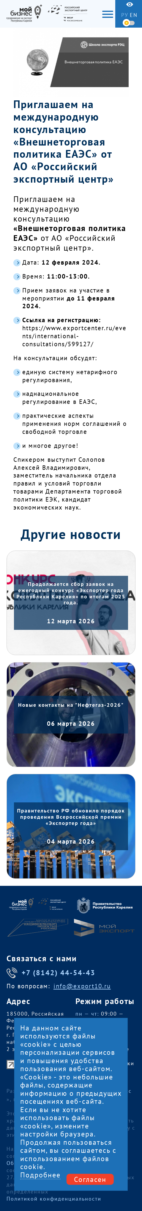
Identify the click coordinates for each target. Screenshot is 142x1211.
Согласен (90, 1179)
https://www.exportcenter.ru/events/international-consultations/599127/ (74, 336)
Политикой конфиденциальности (54, 1198)
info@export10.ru (82, 986)
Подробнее (40, 1175)
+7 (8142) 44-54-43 (51, 972)
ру (124, 15)
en (134, 15)
